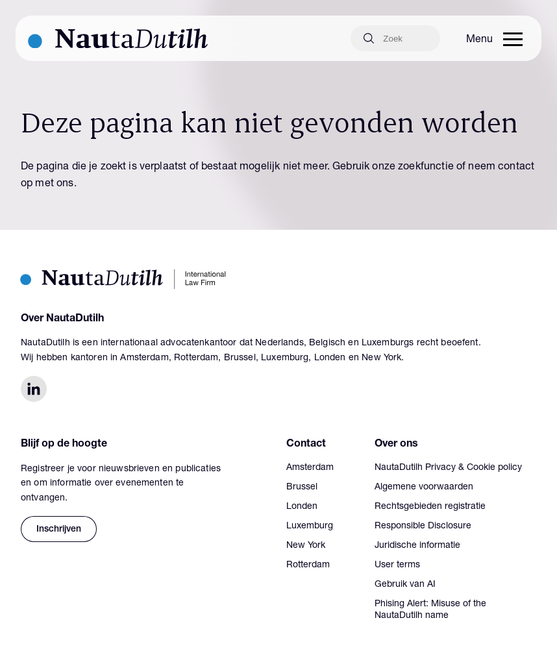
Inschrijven (58, 529)
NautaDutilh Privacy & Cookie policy (448, 468)
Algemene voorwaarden (424, 487)
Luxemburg (309, 526)
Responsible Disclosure (423, 526)
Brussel (301, 487)
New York (305, 545)
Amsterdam (310, 468)
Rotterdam (308, 565)
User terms (397, 565)
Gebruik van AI (405, 584)
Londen (301, 507)
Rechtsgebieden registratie (430, 507)
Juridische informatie (417, 545)
